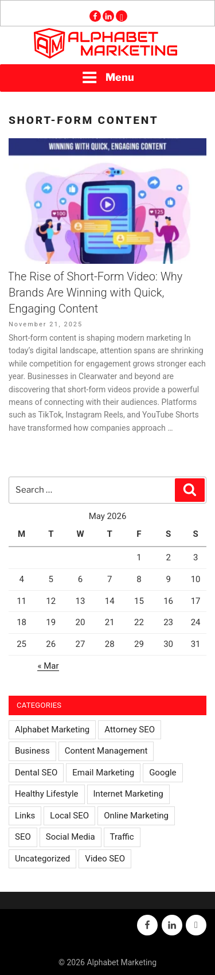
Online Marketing (136, 815)
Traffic (122, 837)
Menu (107, 77)
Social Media (70, 837)
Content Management (106, 751)
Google (162, 772)
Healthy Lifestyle (47, 794)
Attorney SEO (129, 729)
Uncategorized (42, 858)
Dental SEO (36, 772)
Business (32, 751)
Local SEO (69, 815)
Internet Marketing (128, 794)
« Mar (47, 666)
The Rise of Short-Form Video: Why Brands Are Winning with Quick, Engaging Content (94, 292)
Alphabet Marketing (52, 729)
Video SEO (105, 858)
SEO (23, 837)
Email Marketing (103, 772)
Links (25, 815)
